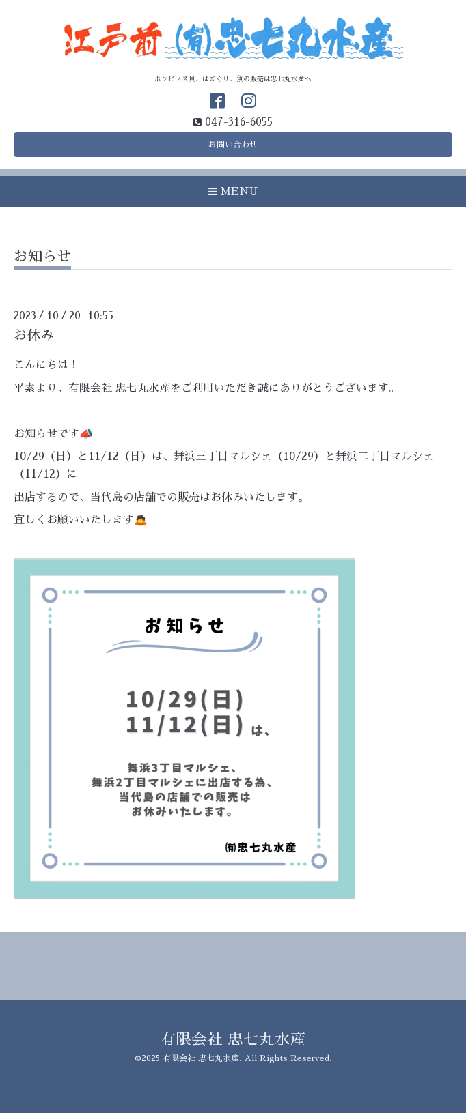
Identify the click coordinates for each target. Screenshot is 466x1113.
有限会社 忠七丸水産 (233, 1039)
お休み (34, 335)
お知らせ (42, 256)
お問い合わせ (233, 145)
